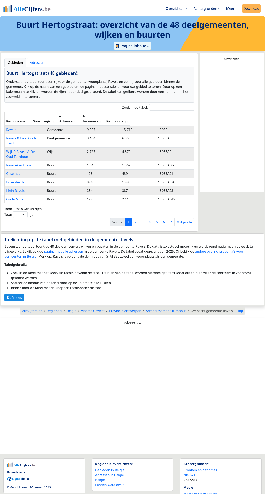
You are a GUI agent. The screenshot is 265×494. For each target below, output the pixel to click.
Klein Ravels (15, 175)
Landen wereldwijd (110, 470)
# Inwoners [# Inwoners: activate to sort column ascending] (144, 116)
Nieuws (189, 460)
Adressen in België (109, 460)
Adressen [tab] (37, 62)
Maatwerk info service (200, 479)
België (100, 465)
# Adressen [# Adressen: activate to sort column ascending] (113, 116)
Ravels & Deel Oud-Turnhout (28, 133)
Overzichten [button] (175, 8)
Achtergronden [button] (205, 8)
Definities (14, 282)
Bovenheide (15, 167)
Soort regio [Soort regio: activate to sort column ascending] (82, 116)
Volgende (184, 207)
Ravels (11, 124)
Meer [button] (230, 8)
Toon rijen (19, 199)
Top (240, 296)
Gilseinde (13, 158)
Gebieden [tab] (15, 62)
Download (251, 8)
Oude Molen (15, 184)
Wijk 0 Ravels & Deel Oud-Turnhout (33, 141)
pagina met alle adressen (63, 236)
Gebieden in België (109, 455)
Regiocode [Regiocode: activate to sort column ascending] (174, 116)
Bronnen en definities (200, 455)
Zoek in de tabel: (158, 107)
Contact (189, 484)
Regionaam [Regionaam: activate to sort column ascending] (15, 116)
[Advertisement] (232, 127)
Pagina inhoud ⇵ (133, 46)
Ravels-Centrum (18, 150)
